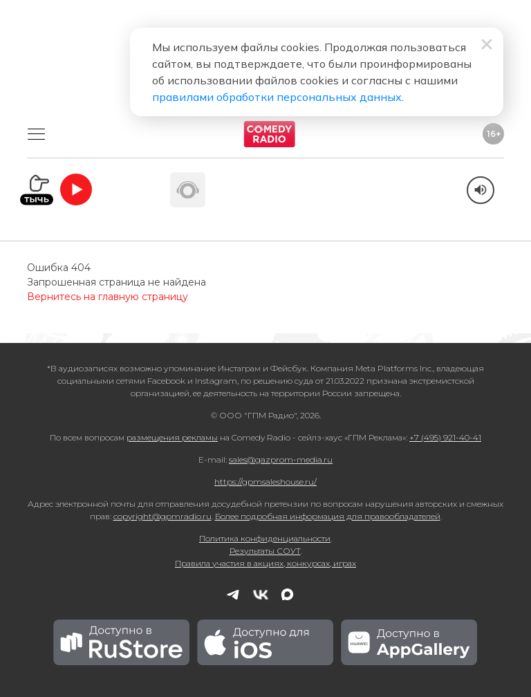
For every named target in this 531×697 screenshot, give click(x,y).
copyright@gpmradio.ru (162, 516)
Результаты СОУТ (265, 551)
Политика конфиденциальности (264, 538)
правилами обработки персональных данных (277, 97)
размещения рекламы (172, 437)
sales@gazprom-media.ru (281, 459)
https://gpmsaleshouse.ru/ (265, 481)
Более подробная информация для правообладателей (327, 516)
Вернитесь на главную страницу (107, 296)
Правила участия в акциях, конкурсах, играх (265, 563)
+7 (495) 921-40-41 (445, 437)
